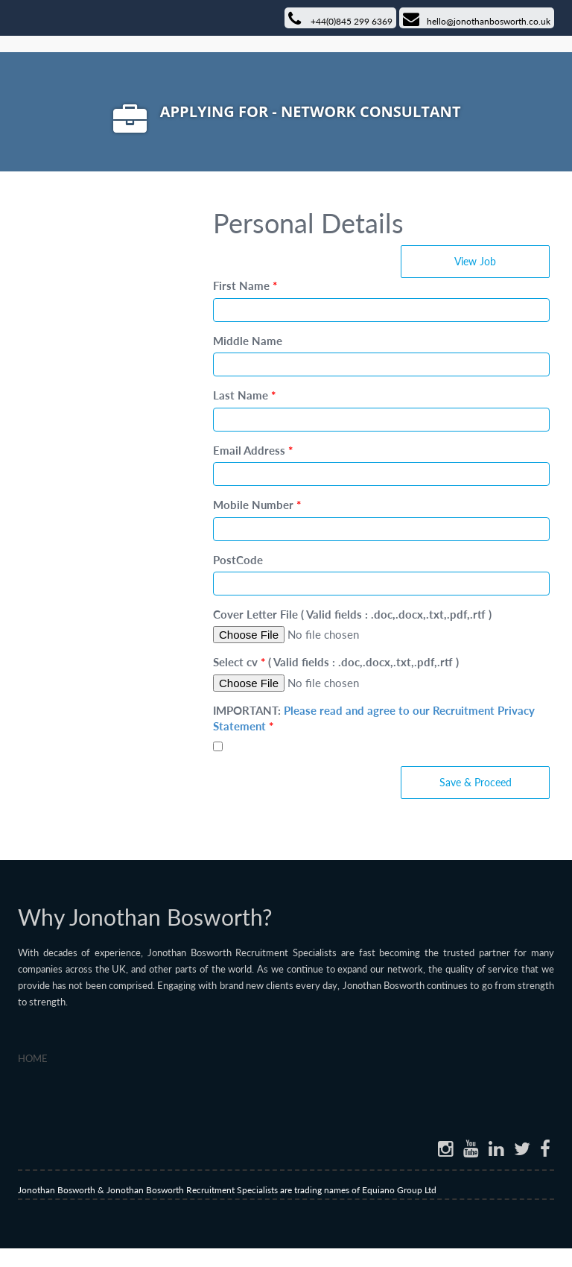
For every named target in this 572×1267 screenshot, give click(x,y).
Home (33, 1058)
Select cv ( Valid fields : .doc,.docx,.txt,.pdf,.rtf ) (336, 662)
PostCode (238, 559)
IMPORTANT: (374, 718)
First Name (245, 285)
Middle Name (247, 340)
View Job (475, 261)
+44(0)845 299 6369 (340, 19)
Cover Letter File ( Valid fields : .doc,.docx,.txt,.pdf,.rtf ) (352, 614)
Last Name (244, 395)
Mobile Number (257, 504)
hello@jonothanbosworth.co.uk (476, 19)
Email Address (253, 450)
